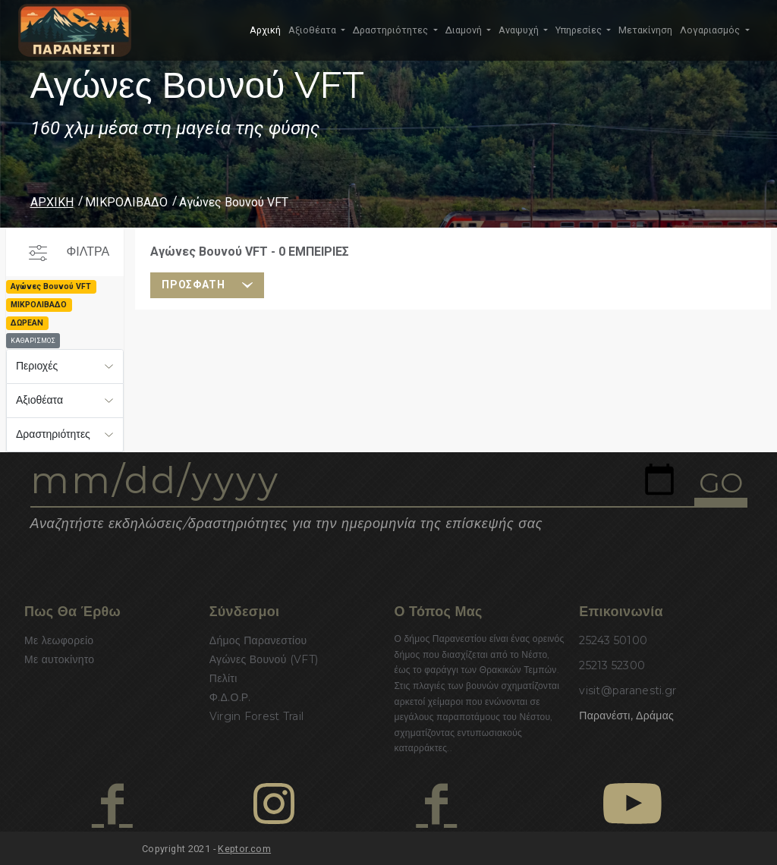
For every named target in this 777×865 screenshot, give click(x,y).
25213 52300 (612, 665)
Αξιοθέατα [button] (313, 30)
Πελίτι (223, 678)
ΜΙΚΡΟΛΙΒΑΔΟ (126, 202)
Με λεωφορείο (58, 640)
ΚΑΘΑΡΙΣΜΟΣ (33, 340)
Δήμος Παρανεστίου (258, 640)
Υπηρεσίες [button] (579, 30)
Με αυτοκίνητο (59, 659)
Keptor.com (244, 848)
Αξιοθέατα (39, 400)
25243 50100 (613, 640)
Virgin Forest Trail (256, 716)
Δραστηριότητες (53, 434)
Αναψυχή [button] (520, 30)
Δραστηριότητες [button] (391, 30)
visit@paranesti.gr (627, 690)
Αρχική (265, 30)
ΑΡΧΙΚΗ (52, 202)
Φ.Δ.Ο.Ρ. (230, 697)
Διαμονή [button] (464, 30)
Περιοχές (37, 366)
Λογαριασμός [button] (711, 30)
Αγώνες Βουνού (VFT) (264, 659)
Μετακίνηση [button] (645, 30)
